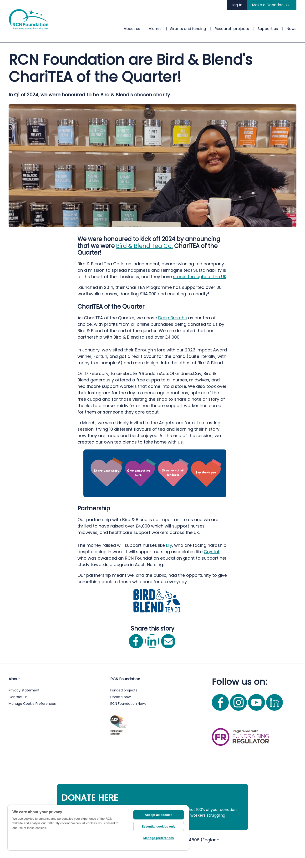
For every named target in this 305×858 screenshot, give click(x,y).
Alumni (155, 28)
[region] (98, 827)
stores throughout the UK (199, 277)
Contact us (18, 697)
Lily (169, 545)
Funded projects (123, 690)
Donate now (120, 697)
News (291, 28)
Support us (268, 28)
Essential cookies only (158, 826)
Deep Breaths (172, 318)
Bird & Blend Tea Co (144, 246)
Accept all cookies (159, 815)
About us (132, 28)
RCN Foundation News (128, 703)
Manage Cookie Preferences (32, 703)
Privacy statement (24, 690)
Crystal (211, 552)
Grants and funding (188, 28)
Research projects (231, 28)
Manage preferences (158, 838)
